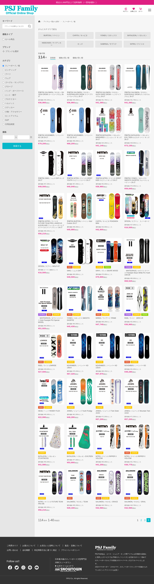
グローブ (7, 86)
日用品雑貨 (8, 124)
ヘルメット (8, 103)
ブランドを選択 (12, 51)
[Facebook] (10, 569)
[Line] (30, 569)
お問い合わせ (12, 550)
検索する (17, 146)
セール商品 (8, 39)
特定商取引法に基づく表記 (45, 550)
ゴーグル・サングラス (13, 82)
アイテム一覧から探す (51, 22)
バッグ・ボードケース (13, 91)
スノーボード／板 (11, 66)
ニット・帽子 (9, 95)
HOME (39, 21)
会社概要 (26, 550)
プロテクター (9, 99)
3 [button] (144, 520)
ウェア (6, 78)
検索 (29, 26)
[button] (149, 520)
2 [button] (141, 520)
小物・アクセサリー (12, 112)
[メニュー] (149, 10)
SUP (5, 120)
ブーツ (6, 74)
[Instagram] (23, 569)
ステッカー (8, 107)
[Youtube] (37, 569)
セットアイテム (10, 116)
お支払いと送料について (50, 545)
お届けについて (28, 545)
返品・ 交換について (73, 545)
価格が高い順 (64, 58)
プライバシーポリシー (70, 550)
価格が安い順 (78, 58)
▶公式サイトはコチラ (64, 566)
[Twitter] (17, 569)
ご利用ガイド (12, 545)
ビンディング (9, 70)
